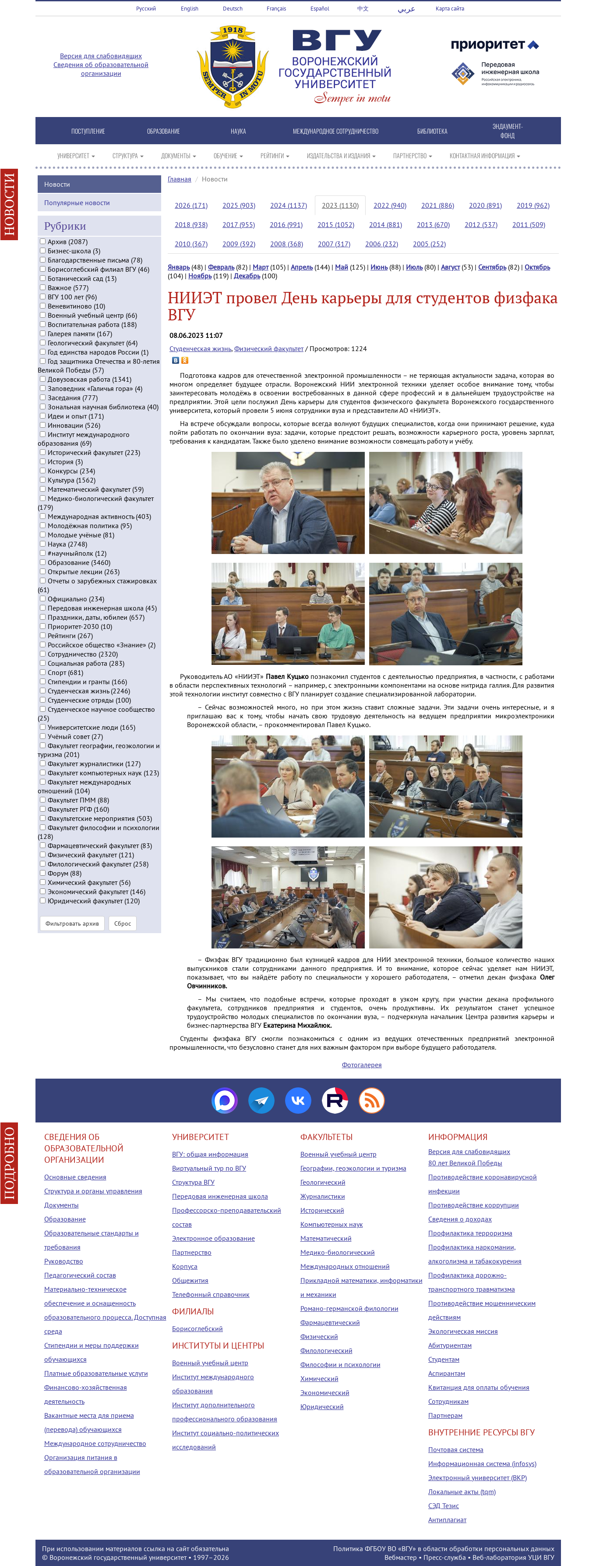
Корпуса (184, 1266)
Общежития (190, 1280)
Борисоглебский (197, 1328)
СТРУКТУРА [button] (128, 155)
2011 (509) (528, 224)
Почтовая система (455, 1449)
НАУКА (238, 130)
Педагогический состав (80, 1275)
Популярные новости (77, 226)
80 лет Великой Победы (465, 1162)
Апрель (302, 267)
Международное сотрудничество (95, 1443)
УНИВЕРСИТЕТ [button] (76, 155)
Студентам (443, 1359)
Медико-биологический (337, 1252)
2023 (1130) (340, 205)
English (189, 8)
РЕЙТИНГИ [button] (275, 155)
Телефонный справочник (211, 1294)
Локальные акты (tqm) (462, 1491)
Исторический (322, 1210)
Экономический (324, 1392)
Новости (57, 208)
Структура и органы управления (93, 1190)
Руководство (63, 1261)
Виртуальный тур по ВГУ (209, 1168)
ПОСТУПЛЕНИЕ (88, 130)
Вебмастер (400, 1557)
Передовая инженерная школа (220, 1196)
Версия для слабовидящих (101, 55)
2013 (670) (433, 224)
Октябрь (537, 267)
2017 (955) (238, 224)
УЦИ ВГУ (541, 1557)
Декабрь (247, 275)
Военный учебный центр (210, 1362)
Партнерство (192, 1252)
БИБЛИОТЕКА (432, 130)
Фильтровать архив (72, 948)
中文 (363, 8)
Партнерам (445, 1415)
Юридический (322, 1406)
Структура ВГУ (193, 1182)
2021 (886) (437, 205)
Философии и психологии (340, 1364)
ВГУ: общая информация (210, 1154)
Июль (414, 267)
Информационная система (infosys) (482, 1463)
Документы (61, 1204)
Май (341, 267)
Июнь (379, 267)
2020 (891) (485, 205)
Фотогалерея (362, 1064)
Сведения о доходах (460, 1218)
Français (276, 8)
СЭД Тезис (443, 1505)
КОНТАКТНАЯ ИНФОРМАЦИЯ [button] (485, 155)
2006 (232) (381, 243)
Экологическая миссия (463, 1331)
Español (319, 8)
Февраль (221, 267)
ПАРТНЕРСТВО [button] (412, 155)
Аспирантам (446, 1373)
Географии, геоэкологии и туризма (353, 1168)
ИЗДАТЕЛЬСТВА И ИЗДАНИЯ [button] (341, 155)
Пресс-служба (444, 1557)
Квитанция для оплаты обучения (478, 1387)
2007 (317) (334, 243)
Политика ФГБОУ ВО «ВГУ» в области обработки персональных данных (443, 1548)
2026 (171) (191, 205)
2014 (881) (385, 224)
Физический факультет (268, 348)
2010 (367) (191, 243)
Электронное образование (213, 1238)
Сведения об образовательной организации (100, 69)
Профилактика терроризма (470, 1233)
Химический (319, 1378)
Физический (319, 1336)
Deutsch (233, 8)
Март (260, 267)
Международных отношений (345, 1266)
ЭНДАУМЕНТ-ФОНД (508, 130)
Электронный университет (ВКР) (477, 1477)
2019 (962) (533, 205)
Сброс (122, 948)
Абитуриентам (450, 1345)
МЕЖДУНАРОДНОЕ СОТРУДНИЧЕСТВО (335, 130)
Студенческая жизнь (200, 348)
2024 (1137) (288, 205)
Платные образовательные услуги (96, 1373)
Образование (65, 1218)
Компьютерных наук (331, 1224)
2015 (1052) (335, 224)
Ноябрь (200, 275)
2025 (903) (238, 205)
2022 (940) (390, 205)
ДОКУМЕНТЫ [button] (178, 155)
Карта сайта (450, 8)
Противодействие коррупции (473, 1204)
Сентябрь (492, 267)
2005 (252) (429, 243)
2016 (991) (286, 224)
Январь (179, 267)
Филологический (326, 1350)
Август (450, 267)
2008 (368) (286, 243)
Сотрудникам (448, 1401)
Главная (179, 178)
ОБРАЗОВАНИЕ (163, 130)
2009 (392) (238, 243)
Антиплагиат (447, 1519)
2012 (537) (481, 224)
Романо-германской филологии (349, 1308)
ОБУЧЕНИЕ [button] (228, 155)
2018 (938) (191, 224)
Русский (146, 8)
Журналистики (322, 1196)
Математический (326, 1238)
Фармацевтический (330, 1322)
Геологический (323, 1182)
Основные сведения (75, 1176)
